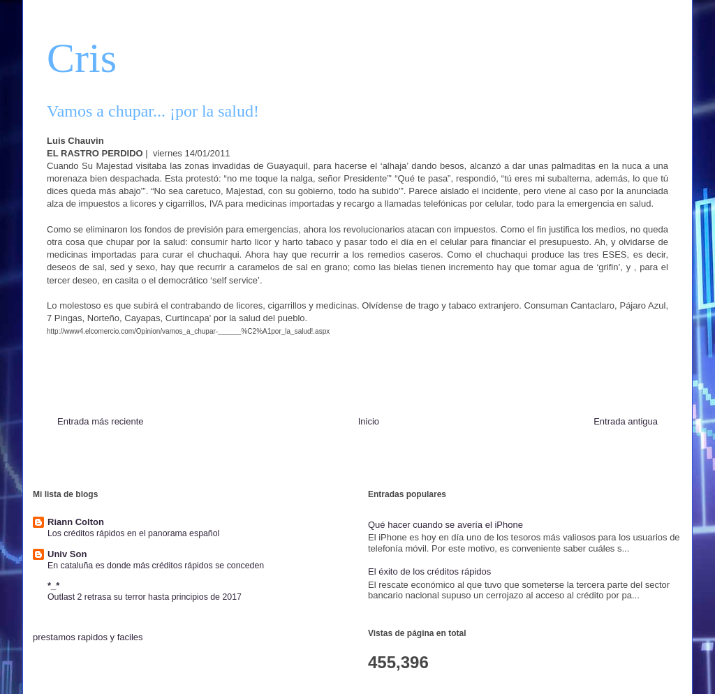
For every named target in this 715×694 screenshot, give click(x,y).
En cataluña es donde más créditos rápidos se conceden (155, 565)
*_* (53, 585)
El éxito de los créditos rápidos (429, 571)
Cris (82, 58)
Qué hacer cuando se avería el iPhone (445, 524)
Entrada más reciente (100, 421)
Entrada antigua (626, 421)
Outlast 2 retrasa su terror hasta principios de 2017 (144, 597)
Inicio (368, 421)
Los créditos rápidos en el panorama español (133, 533)
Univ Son (67, 554)
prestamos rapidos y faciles (88, 637)
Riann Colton (75, 522)
